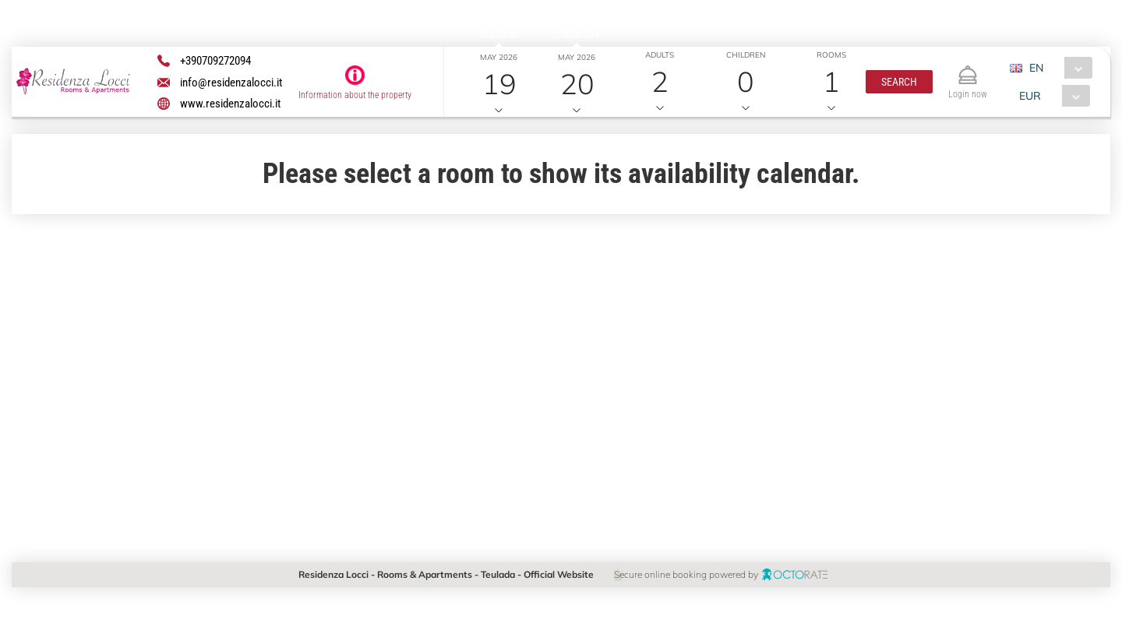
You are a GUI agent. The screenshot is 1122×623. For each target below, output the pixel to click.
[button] (898, 81)
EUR (1029, 96)
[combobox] (1056, 68)
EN (1035, 68)
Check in (498, 35)
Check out (576, 35)
